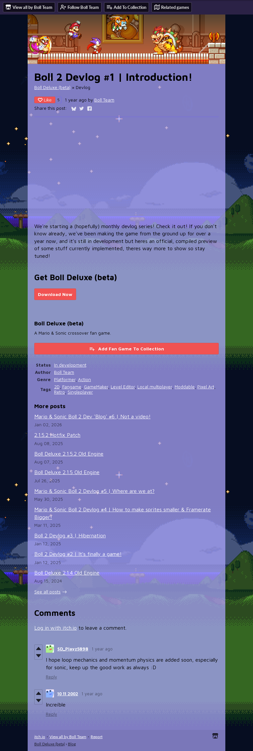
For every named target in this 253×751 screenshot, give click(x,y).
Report (96, 736)
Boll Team (104, 100)
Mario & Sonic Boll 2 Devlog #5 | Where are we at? (94, 491)
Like (45, 100)
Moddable (185, 386)
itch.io (39, 736)
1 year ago (102, 648)
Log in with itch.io (55, 628)
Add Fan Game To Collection (126, 349)
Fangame (71, 386)
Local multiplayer (154, 386)
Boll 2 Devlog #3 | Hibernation (70, 535)
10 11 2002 (67, 693)
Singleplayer (80, 392)
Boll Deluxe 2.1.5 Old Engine (66, 472)
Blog (72, 743)
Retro (59, 392)
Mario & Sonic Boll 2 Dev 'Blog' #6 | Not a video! (92, 416)
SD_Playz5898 (72, 648)
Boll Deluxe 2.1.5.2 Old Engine (68, 454)
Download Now (55, 294)
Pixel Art (205, 386)
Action (84, 379)
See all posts (47, 591)
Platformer (64, 379)
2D (57, 386)
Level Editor (123, 386)
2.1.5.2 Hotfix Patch (57, 435)
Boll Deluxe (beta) (52, 87)
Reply (51, 676)
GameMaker (96, 386)
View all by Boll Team (67, 736)
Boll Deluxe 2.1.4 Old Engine (66, 573)
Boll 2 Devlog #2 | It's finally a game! (78, 554)
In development (70, 365)
